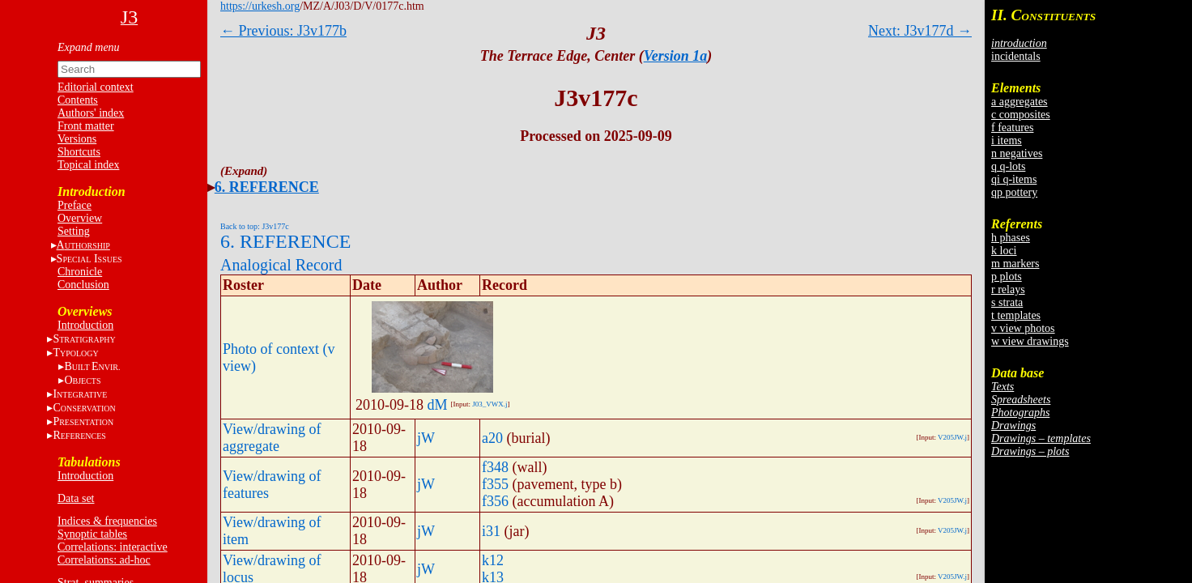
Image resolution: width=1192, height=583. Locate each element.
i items (1006, 140)
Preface (74, 205)
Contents (77, 100)
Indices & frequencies (107, 521)
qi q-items (1014, 179)
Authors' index (90, 113)
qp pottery (1014, 192)
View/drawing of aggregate (272, 437)
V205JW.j (952, 437)
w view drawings (1030, 341)
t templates (1016, 315)
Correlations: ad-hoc (104, 560)
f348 (495, 467)
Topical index (88, 165)
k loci (1004, 251)
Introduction (85, 325)
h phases (1010, 238)
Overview (79, 218)
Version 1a (676, 56)
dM (438, 405)
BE (92, 366)
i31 (491, 531)
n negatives (1016, 153)
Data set (75, 498)
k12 (493, 560)
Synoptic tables (92, 534)
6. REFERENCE (267, 187)
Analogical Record (281, 265)
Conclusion (83, 285)
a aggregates (1019, 102)
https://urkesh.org (260, 6)
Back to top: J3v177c (254, 226)
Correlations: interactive (112, 547)
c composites (1020, 115)
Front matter (85, 126)
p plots (1006, 276)
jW (426, 438)
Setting (73, 231)
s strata (1007, 302)
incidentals (1016, 56)
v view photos (1023, 328)
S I (89, 259)
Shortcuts (78, 152)
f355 (495, 484)
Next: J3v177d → (920, 31)
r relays (1008, 289)
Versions (76, 139)
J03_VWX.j (489, 404)
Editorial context (95, 87)
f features (1012, 127)
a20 (492, 438)
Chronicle (79, 272)
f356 (495, 501)
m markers (1015, 263)
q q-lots (1008, 166)
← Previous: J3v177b (283, 31)
